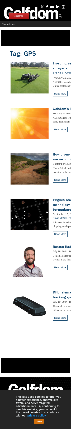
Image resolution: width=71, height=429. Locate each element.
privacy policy (36, 415)
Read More (60, 93)
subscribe (19, 16)
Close (39, 421)
